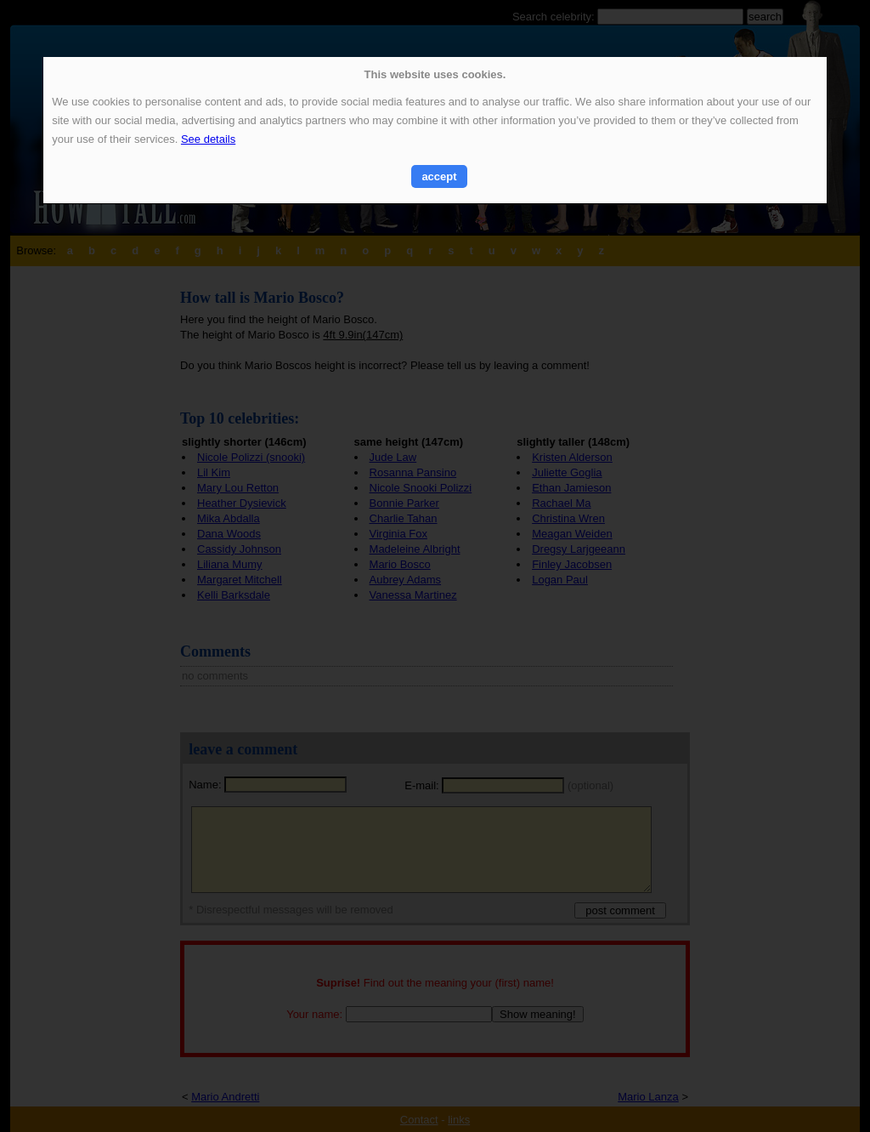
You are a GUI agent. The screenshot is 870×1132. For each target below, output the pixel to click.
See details (208, 139)
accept (438, 176)
